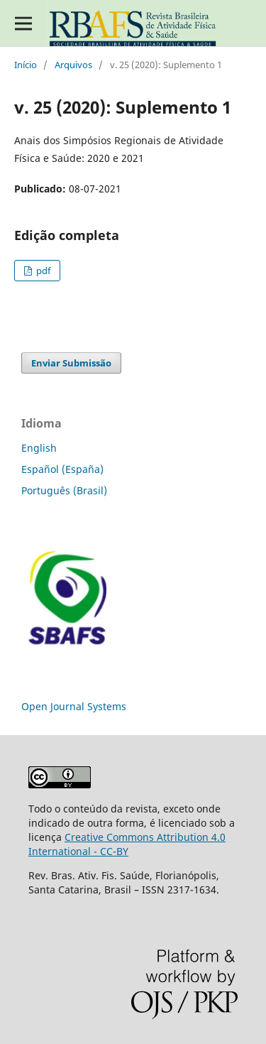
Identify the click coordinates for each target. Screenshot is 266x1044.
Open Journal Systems (73, 706)
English (39, 448)
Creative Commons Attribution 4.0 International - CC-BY (127, 844)
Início (25, 64)
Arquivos (73, 64)
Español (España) (62, 469)
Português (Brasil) (64, 490)
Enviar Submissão (71, 363)
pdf (42, 270)
